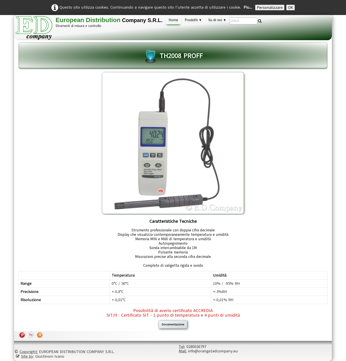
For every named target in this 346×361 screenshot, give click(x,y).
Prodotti (193, 19)
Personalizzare (270, 7)
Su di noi (217, 19)
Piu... (248, 7)
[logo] (90, 27)
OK (290, 7)
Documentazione (173, 324)
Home (173, 19)
